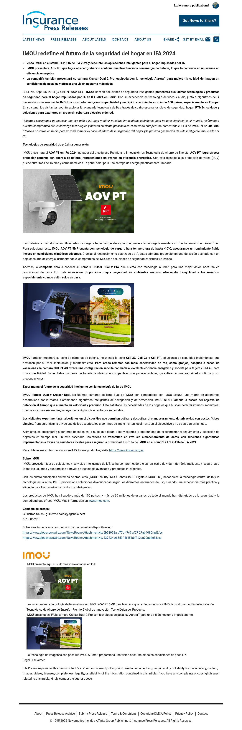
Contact (120, 39)
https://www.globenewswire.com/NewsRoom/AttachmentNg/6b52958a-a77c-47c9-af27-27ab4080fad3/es (93, 532)
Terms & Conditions (123, 713)
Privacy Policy (184, 713)
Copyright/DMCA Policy (155, 713)
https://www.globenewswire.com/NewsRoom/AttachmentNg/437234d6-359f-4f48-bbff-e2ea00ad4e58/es (92, 537)
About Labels (94, 39)
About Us (142, 39)
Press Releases (63, 39)
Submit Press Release (93, 713)
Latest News (34, 39)
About (38, 713)
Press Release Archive (60, 713)
